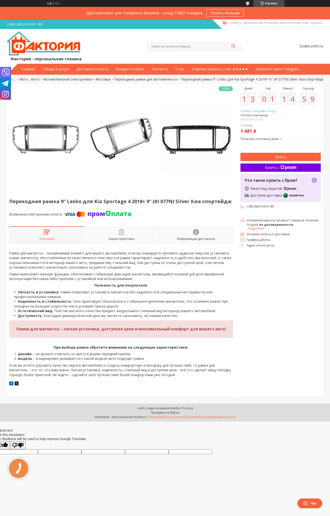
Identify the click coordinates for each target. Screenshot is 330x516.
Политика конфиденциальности (212, 417)
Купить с (280, 167)
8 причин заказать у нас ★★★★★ (220, 69)
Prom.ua (187, 408)
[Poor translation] (18, 445)
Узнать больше (225, 13)
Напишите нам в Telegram (277, 69)
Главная (28, 69)
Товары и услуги (55, 69)
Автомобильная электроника (67, 79)
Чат (309, 503)
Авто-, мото (29, 79)
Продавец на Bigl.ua (165, 412)
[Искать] (233, 46)
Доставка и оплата (92, 69)
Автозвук (103, 79)
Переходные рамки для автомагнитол (145, 79)
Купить (280, 156)
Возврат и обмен (130, 69)
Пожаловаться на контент (166, 417)
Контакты (160, 69)
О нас (179, 69)
